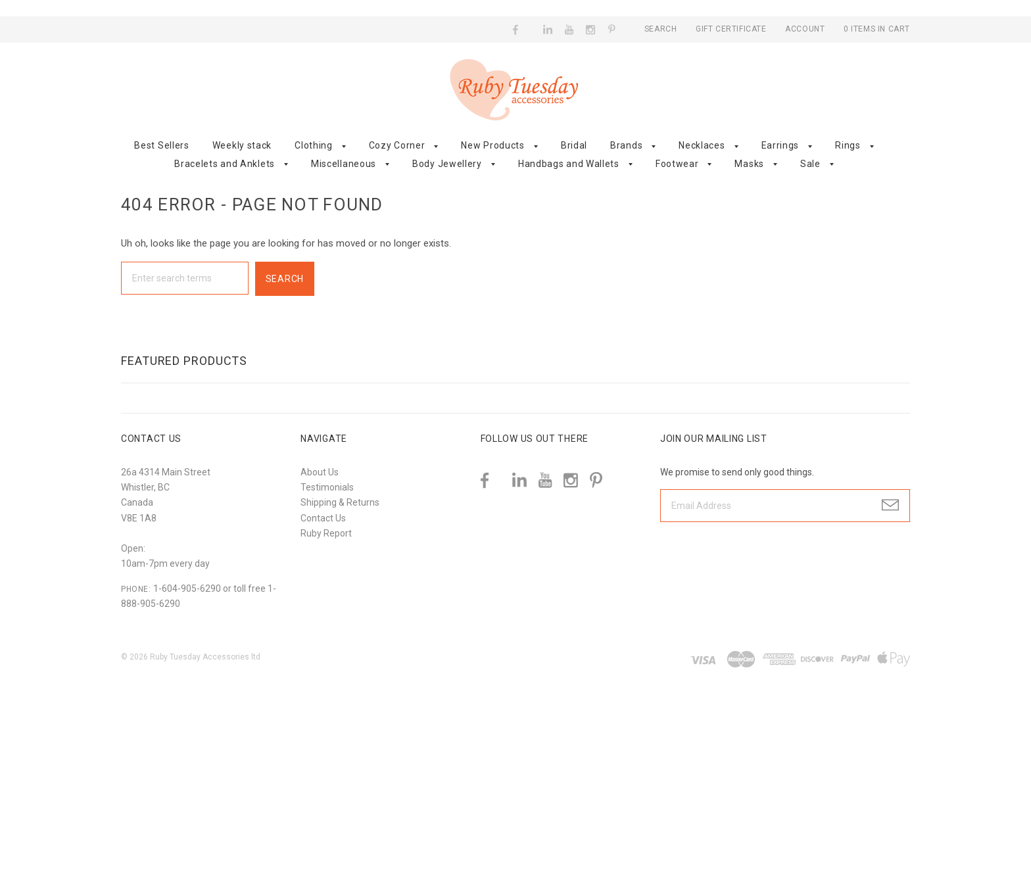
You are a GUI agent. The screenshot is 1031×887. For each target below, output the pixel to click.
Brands (626, 145)
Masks (749, 163)
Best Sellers (161, 145)
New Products (492, 145)
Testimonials (327, 487)
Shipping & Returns (339, 502)
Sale (810, 163)
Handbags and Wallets (568, 163)
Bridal (574, 145)
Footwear (677, 163)
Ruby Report (326, 533)
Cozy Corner (397, 145)
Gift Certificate (732, 29)
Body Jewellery (447, 163)
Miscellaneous (343, 163)
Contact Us (323, 518)
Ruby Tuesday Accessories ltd (205, 656)
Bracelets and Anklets (224, 163)
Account (805, 29)
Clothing (314, 145)
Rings (848, 145)
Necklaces (702, 145)
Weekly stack (242, 145)
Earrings (780, 145)
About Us (319, 472)
